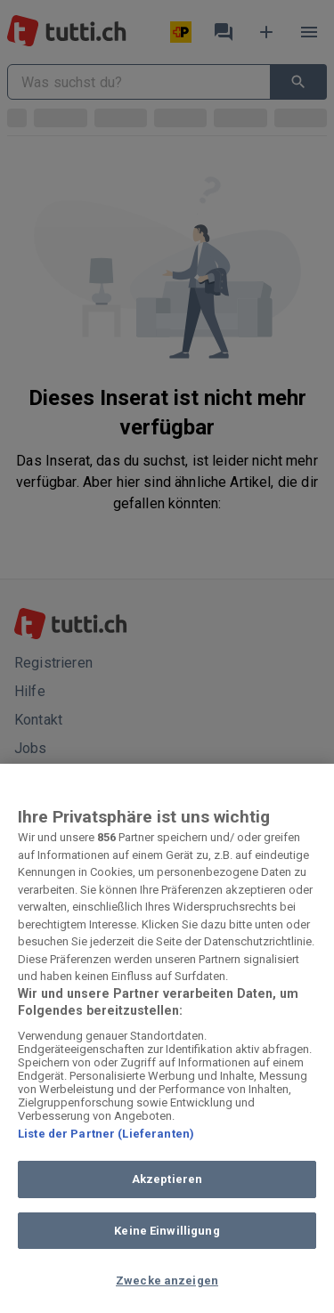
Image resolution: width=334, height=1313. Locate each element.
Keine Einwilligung (166, 1230)
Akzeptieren (167, 1179)
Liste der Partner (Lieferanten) (106, 1133)
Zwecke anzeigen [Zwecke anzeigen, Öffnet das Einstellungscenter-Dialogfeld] (167, 1280)
